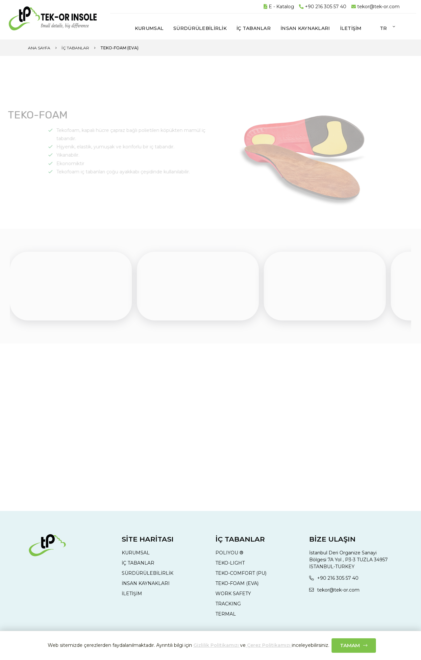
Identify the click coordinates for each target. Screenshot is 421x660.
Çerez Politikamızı (269, 645)
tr (383, 28)
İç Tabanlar (75, 47)
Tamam (350, 645)
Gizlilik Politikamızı (216, 645)
